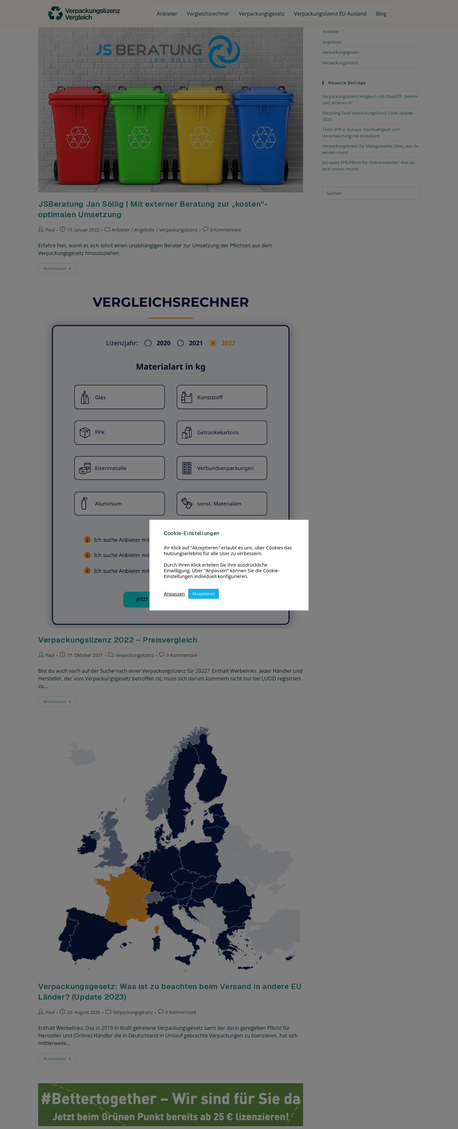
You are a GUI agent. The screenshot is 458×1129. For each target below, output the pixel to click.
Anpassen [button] (174, 593)
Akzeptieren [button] (203, 593)
